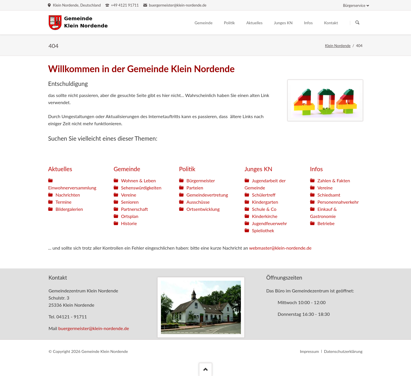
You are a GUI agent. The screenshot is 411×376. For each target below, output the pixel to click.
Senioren (130, 202)
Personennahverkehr (338, 202)
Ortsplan (129, 216)
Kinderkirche (264, 216)
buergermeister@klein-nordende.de (93, 328)
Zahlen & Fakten (333, 180)
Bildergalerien (69, 209)
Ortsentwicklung (202, 209)
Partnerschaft (134, 209)
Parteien (194, 187)
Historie (129, 223)
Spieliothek (263, 230)
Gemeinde (127, 168)
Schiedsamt (328, 194)
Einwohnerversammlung (72, 187)
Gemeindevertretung (207, 194)
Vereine (128, 194)
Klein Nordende (337, 45)
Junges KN (258, 168)
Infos (316, 168)
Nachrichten (67, 194)
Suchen (357, 23)
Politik (187, 168)
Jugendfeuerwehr (269, 223)
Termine (63, 202)
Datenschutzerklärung (343, 351)
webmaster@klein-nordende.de (280, 247)
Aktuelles (60, 168)
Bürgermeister (200, 180)
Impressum (309, 351)
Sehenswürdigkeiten (141, 187)
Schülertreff (263, 194)
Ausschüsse (197, 202)
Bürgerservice (354, 5)
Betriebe (326, 223)
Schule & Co (264, 209)
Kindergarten (265, 202)
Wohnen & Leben (138, 180)
